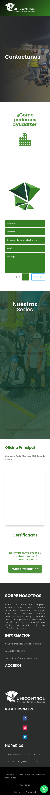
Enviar (38, 277)
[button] (44, 789)
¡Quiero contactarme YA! (25, 568)
